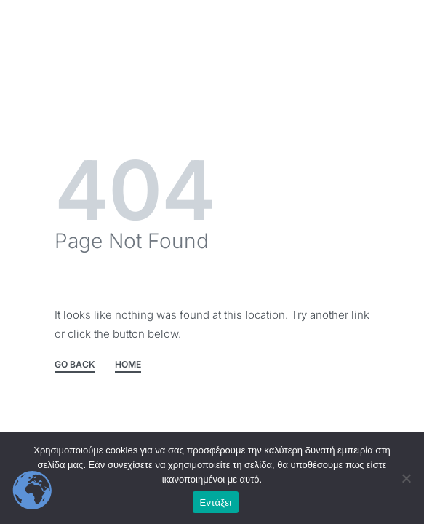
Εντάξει (216, 502)
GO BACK (75, 365)
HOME (128, 365)
